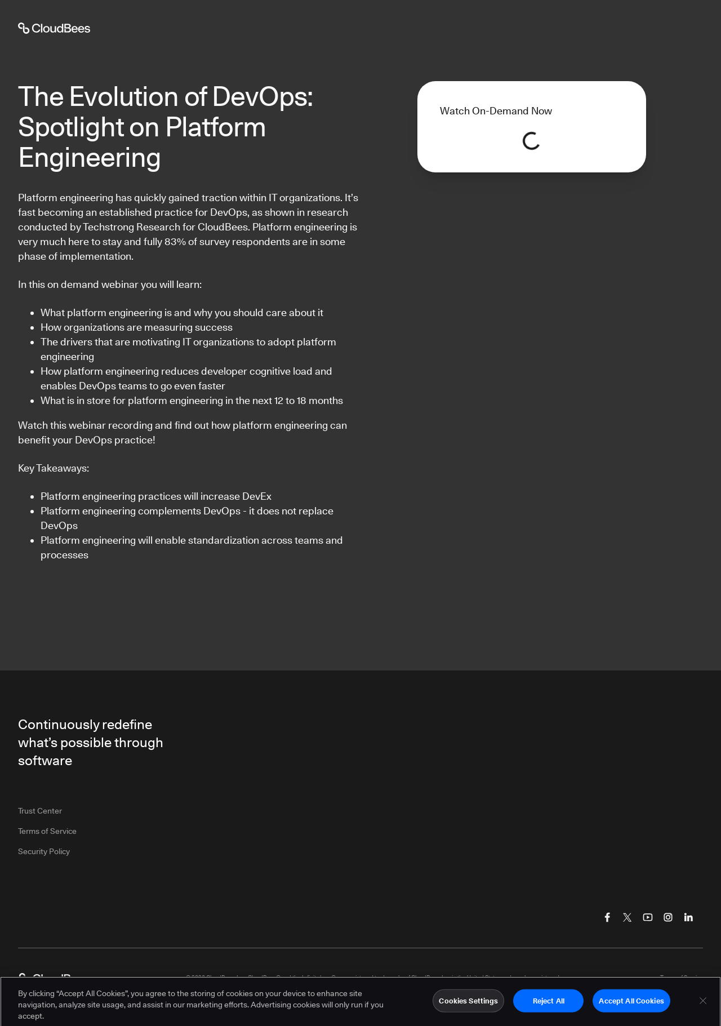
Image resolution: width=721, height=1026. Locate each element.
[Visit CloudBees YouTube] (647, 917)
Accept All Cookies (631, 1004)
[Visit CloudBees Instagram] (668, 917)
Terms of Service (47, 831)
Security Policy (44, 851)
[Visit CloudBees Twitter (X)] (627, 917)
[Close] (703, 1004)
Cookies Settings (468, 1004)
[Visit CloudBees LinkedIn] (688, 917)
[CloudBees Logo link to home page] (54, 978)
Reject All (548, 1004)
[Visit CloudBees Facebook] (607, 917)
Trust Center (40, 810)
